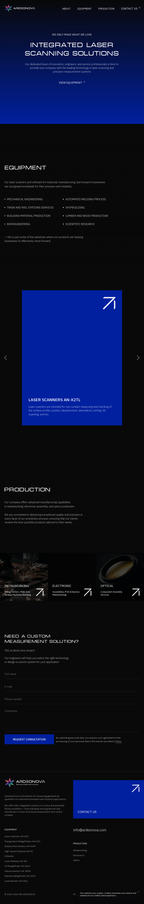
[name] (72, 674)
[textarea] (72, 719)
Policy (118, 741)
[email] (72, 687)
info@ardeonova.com (89, 830)
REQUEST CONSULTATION (29, 739)
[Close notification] (138, 891)
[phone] (72, 699)
